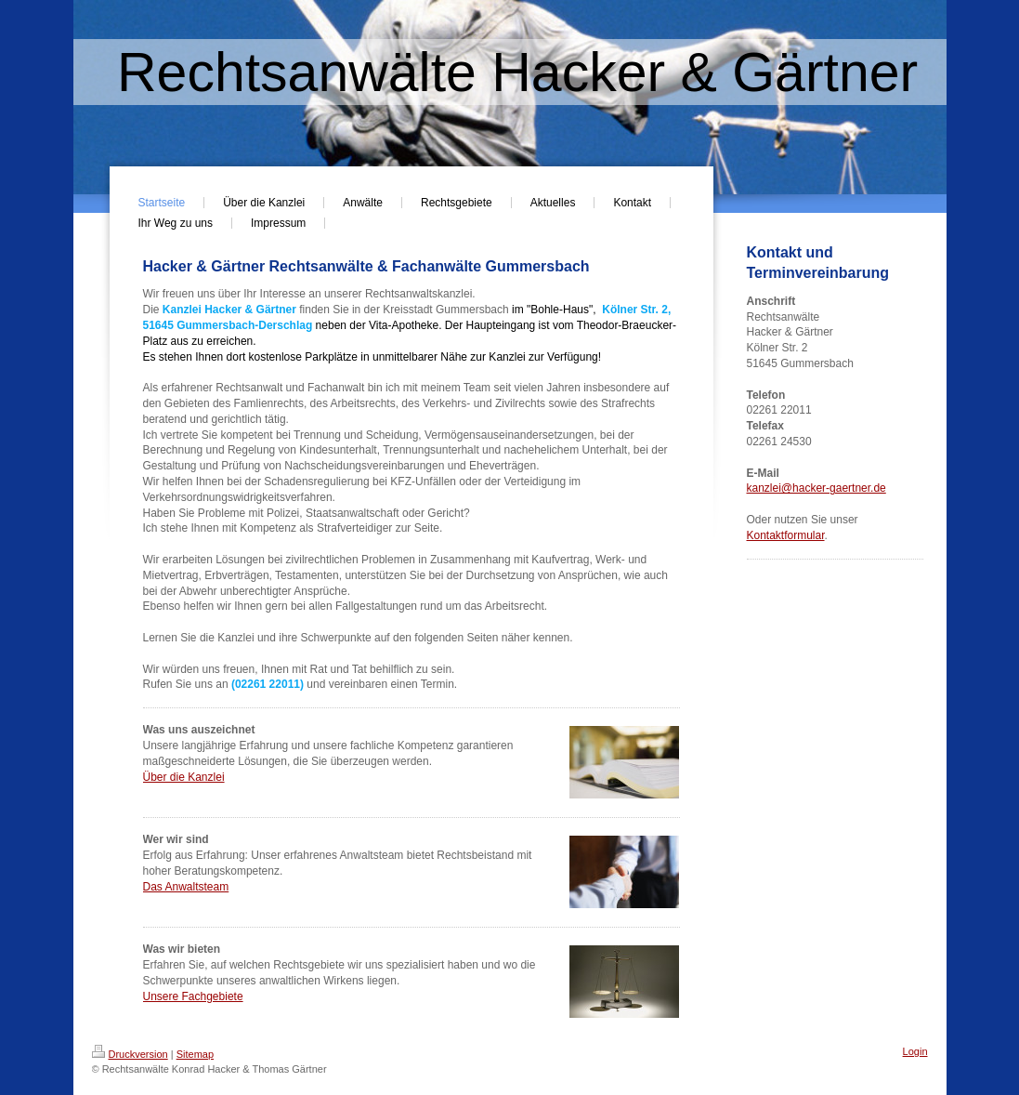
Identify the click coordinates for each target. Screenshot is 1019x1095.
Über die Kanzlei (184, 777)
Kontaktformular (786, 535)
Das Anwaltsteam (186, 886)
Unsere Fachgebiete (193, 996)
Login (915, 1051)
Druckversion (130, 1054)
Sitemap (195, 1054)
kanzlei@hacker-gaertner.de (816, 488)
